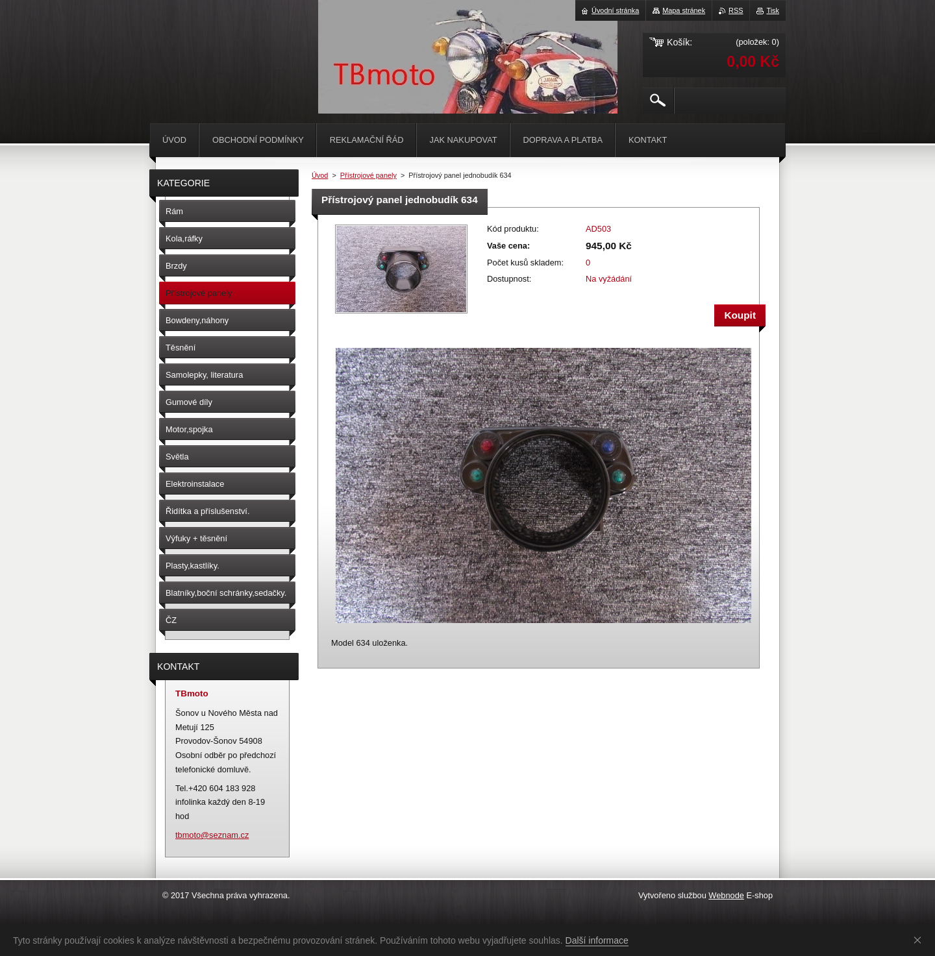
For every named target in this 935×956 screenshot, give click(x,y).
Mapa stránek (683, 10)
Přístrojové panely (368, 175)
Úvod (320, 175)
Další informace (597, 940)
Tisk (772, 10)
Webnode (726, 895)
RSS (736, 10)
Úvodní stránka (615, 10)
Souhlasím (920, 940)
